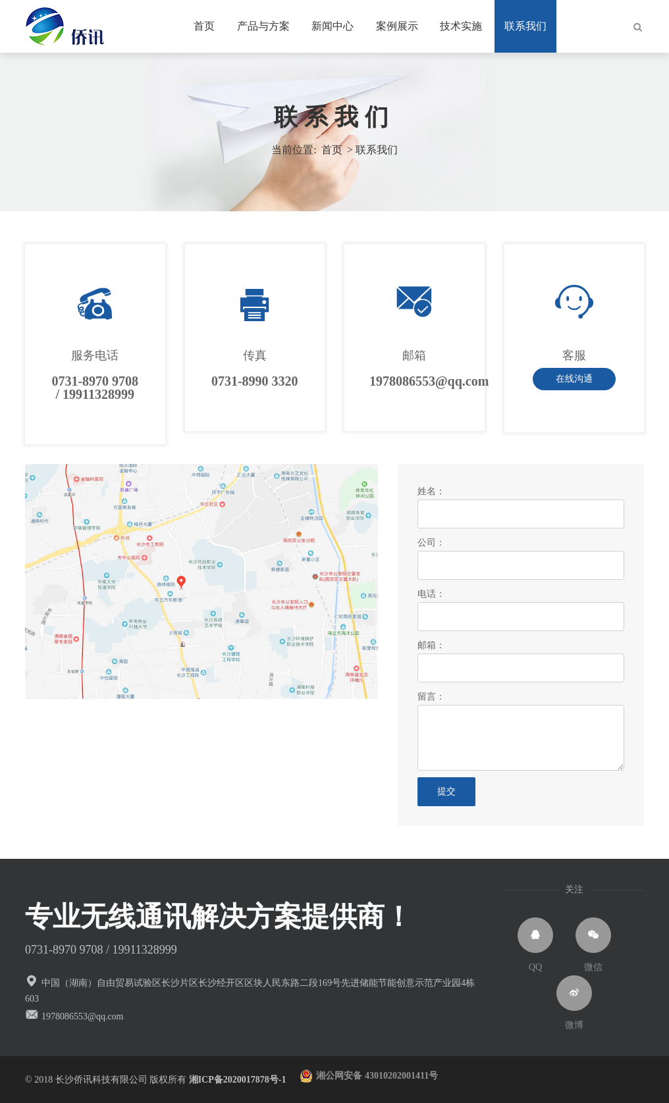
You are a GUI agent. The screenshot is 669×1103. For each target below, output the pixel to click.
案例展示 (397, 26)
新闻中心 (332, 26)
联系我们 (525, 26)
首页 (204, 26)
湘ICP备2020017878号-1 (244, 1080)
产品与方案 (263, 26)
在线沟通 (574, 379)
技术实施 (461, 26)
